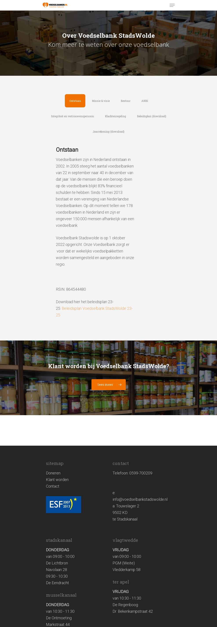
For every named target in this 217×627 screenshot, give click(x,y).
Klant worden (57, 479)
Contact (52, 486)
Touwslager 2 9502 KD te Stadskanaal (126, 512)
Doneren (53, 473)
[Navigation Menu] (172, 5)
